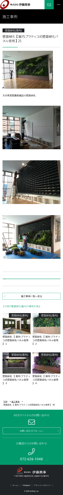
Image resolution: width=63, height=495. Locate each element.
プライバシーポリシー (42, 485)
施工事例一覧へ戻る (31, 296)
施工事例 (15, 402)
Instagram (26, 485)
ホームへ (15, 485)
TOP (5, 402)
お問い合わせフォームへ (31, 430)
